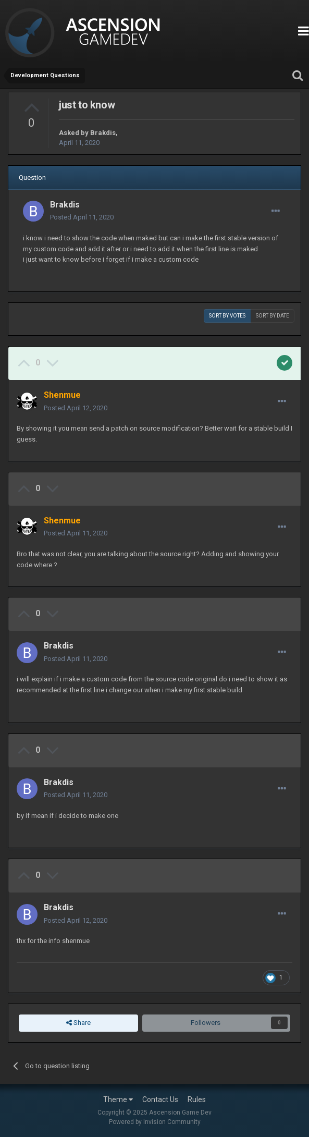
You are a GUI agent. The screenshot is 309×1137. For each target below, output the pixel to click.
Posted (82, 217)
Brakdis (103, 133)
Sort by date (272, 316)
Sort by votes (227, 316)
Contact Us (160, 1099)
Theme (118, 1099)
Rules (197, 1099)
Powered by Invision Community (155, 1122)
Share (78, 1023)
